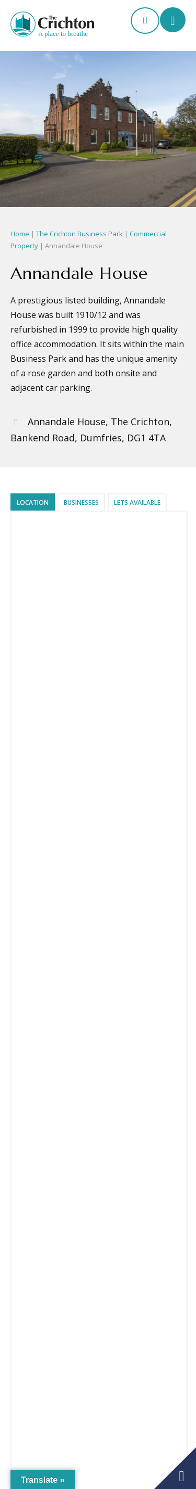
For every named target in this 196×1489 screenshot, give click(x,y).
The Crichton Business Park (79, 233)
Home (19, 233)
